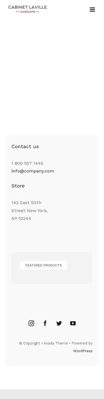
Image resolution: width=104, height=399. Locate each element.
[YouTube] (73, 323)
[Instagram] (31, 323)
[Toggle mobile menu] (93, 9)
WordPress (83, 351)
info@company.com (32, 171)
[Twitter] (59, 323)
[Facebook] (45, 323)
